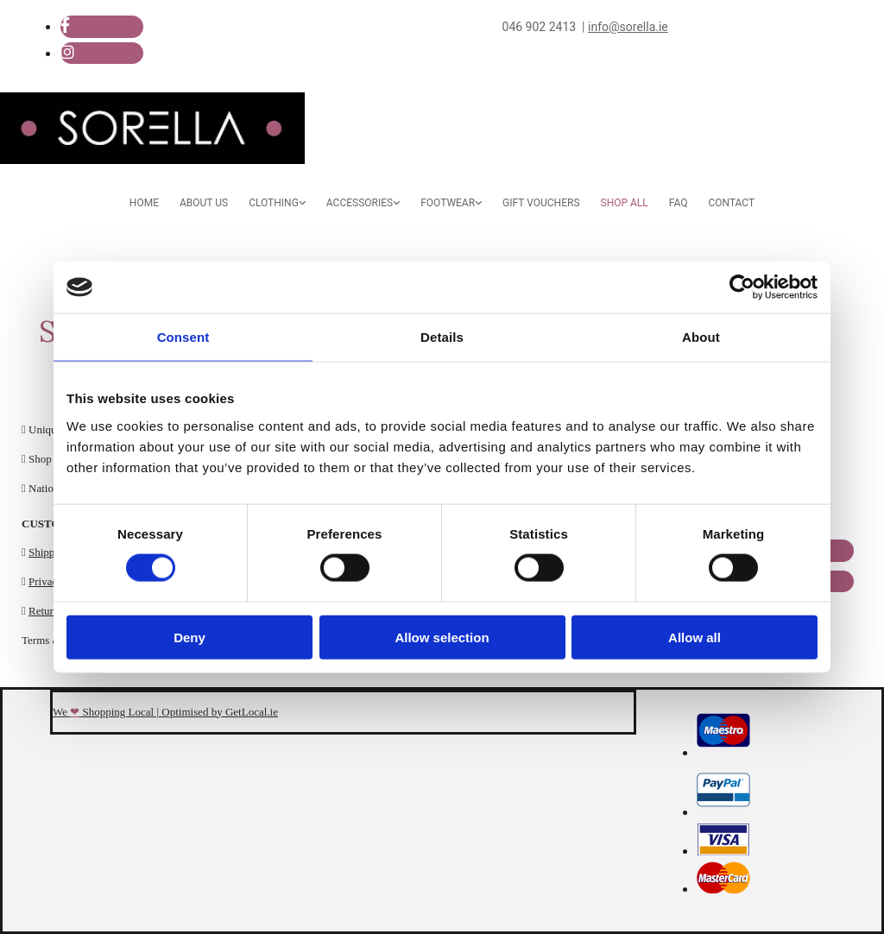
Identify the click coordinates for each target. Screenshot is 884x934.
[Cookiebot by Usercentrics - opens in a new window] (742, 287)
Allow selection (442, 636)
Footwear (447, 203)
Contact (731, 203)
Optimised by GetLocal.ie (219, 711)
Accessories (359, 203)
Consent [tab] (183, 337)
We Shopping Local (103, 711)
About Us (204, 203)
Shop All (624, 203)
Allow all (694, 636)
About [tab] (701, 337)
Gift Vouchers (540, 203)
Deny (189, 636)
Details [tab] (442, 337)
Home (144, 203)
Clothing (274, 203)
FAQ (678, 203)
